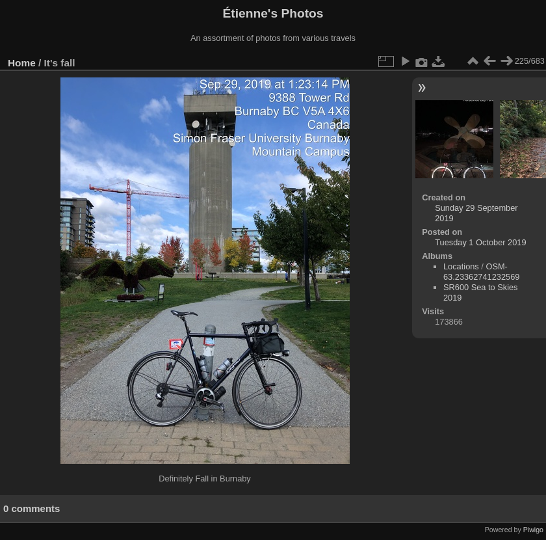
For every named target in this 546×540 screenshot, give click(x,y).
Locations (461, 266)
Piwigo (533, 529)
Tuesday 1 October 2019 (480, 242)
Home (22, 62)
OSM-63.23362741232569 (481, 272)
